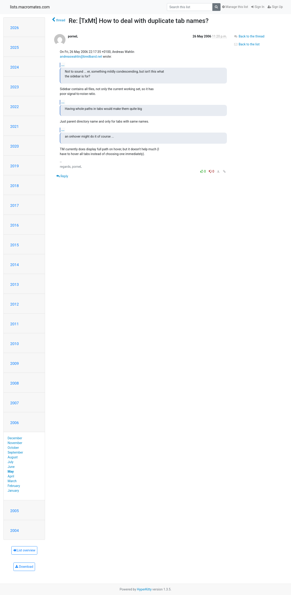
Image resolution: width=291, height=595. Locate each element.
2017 (14, 205)
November (15, 443)
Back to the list (246, 44)
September (15, 452)
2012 (14, 304)
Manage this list (235, 7)
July (10, 462)
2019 (14, 166)
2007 (14, 403)
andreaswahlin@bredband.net (81, 56)
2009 (14, 363)
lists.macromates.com (30, 7)
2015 (14, 245)
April (11, 476)
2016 (14, 225)
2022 (14, 106)
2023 (14, 87)
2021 (14, 126)
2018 (14, 185)
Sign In (257, 7)
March (12, 481)
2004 (14, 530)
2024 (14, 67)
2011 (14, 324)
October (13, 447)
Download (24, 566)
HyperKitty (144, 589)
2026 (14, 27)
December (15, 438)
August (13, 457)
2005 (14, 511)
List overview (24, 550)
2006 (14, 422)
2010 (14, 343)
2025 (14, 47)
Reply (62, 176)
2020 (14, 146)
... (62, 65)
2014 (14, 264)
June (11, 467)
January (13, 490)
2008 (14, 383)
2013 (14, 284)
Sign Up (275, 7)
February (14, 486)
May (11, 471)
